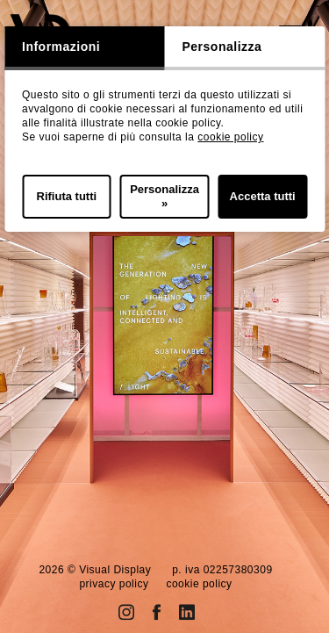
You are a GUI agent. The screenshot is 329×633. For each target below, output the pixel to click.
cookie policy (230, 137)
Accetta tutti (263, 196)
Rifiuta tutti (67, 196)
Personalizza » (164, 196)
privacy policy (113, 584)
